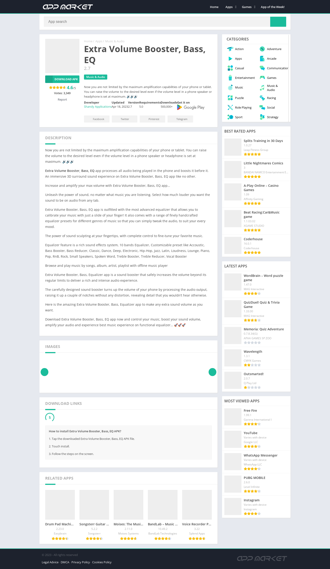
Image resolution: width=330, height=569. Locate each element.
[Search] (165, 22)
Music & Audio (115, 42)
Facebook (95, 120)
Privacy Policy (80, 563)
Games (246, 7)
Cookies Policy (102, 563)
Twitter (122, 120)
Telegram (178, 120)
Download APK (61, 80)
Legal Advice (50, 563)
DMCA (65, 563)
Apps (229, 7)
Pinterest (150, 120)
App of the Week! (273, 7)
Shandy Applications (98, 108)
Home (214, 7)
